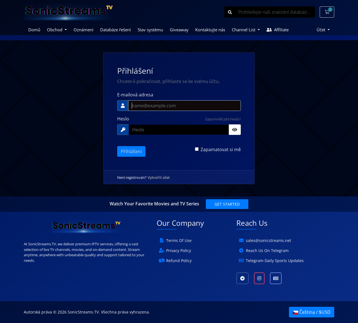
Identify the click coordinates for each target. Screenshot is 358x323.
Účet (321, 29)
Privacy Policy (178, 250)
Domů (34, 29)
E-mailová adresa (135, 95)
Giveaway (179, 29)
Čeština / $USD (312, 312)
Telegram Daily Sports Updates (275, 260)
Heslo (123, 119)
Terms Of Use (179, 240)
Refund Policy (179, 260)
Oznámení (83, 29)
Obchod (55, 29)
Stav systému (150, 29)
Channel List (244, 29)
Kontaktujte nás (210, 29)
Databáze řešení (115, 29)
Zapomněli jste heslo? (223, 119)
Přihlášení (131, 151)
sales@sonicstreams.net (268, 240)
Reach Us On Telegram (267, 250)
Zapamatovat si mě (221, 149)
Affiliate (278, 29)
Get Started (227, 204)
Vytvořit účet (159, 177)
